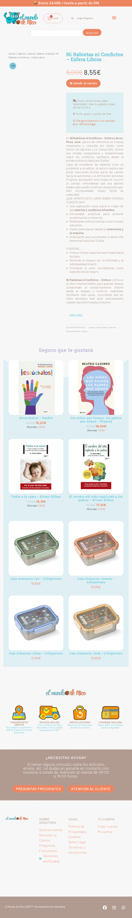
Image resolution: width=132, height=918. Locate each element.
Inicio (12, 53)
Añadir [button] (36, 432)
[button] (114, 17)
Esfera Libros (81, 331)
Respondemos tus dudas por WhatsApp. (94, 122)
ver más (76, 315)
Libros (22, 53)
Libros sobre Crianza (41, 53)
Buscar (92, 33)
